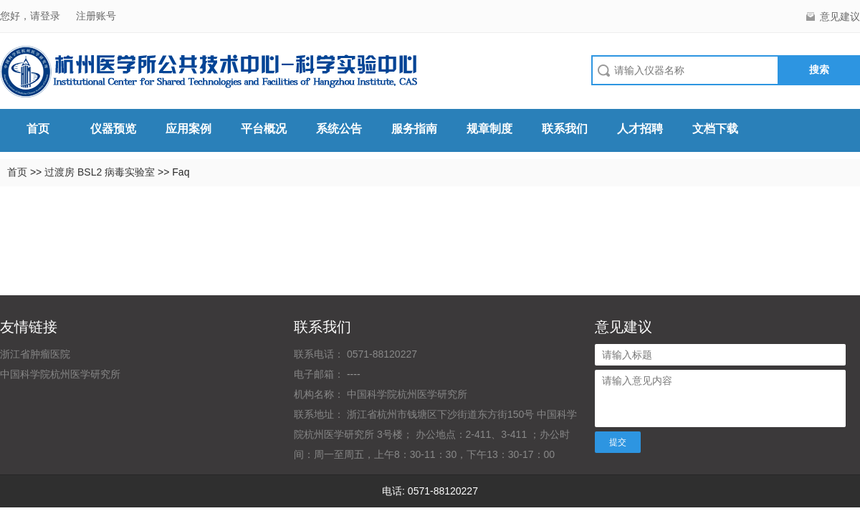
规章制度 (489, 129)
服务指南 (414, 129)
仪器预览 (113, 129)
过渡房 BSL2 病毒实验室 (101, 172)
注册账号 (96, 16)
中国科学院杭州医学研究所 (60, 374)
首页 (38, 129)
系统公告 (339, 129)
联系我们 (565, 129)
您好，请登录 (31, 16)
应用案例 (188, 129)
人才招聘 (640, 129)
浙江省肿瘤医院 (35, 354)
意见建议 (840, 16)
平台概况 (264, 129)
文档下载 (715, 129)
